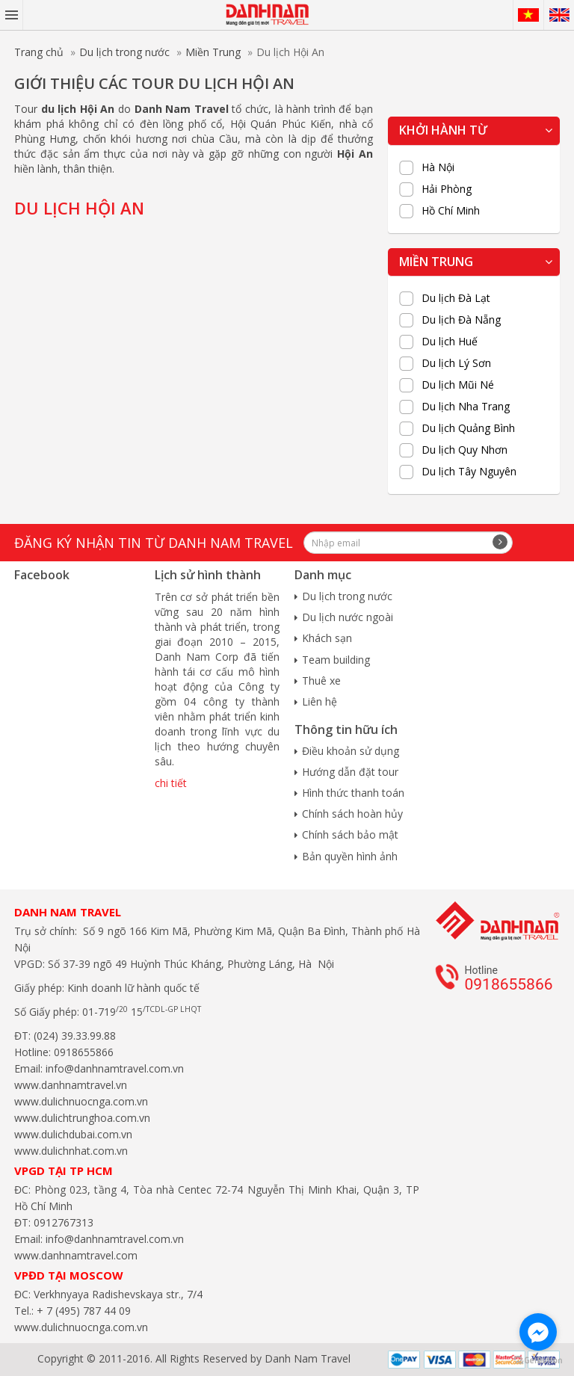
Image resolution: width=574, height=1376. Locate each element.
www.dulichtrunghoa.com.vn (82, 1118)
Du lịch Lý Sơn (456, 363)
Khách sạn (327, 638)
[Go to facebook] (538, 1332)
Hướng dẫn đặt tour (350, 772)
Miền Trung (213, 52)
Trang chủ (39, 52)
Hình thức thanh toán (353, 793)
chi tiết (171, 783)
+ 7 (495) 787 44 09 (82, 1311)
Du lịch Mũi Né (458, 385)
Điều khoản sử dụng (350, 751)
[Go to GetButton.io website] (538, 1361)
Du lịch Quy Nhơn (464, 450)
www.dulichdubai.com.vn (73, 1134)
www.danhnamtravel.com (76, 1255)
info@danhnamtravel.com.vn (113, 1068)
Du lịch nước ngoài (347, 617)
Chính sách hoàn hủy (352, 813)
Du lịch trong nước (124, 52)
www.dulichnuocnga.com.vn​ (81, 1101)
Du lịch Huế (450, 341)
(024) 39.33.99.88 (75, 1035)
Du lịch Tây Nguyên (469, 471)
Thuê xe (321, 680)
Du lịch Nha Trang (466, 406)
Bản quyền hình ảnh (350, 856)
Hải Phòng (447, 189)
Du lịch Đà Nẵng (461, 320)
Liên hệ (319, 701)
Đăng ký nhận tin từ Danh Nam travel (153, 542)
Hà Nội (438, 167)
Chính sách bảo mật (350, 834)
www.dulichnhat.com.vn (71, 1151)
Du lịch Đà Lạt (456, 298)
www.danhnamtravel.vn (70, 1085)
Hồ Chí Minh (451, 210)
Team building (336, 659)
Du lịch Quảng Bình (468, 428)
